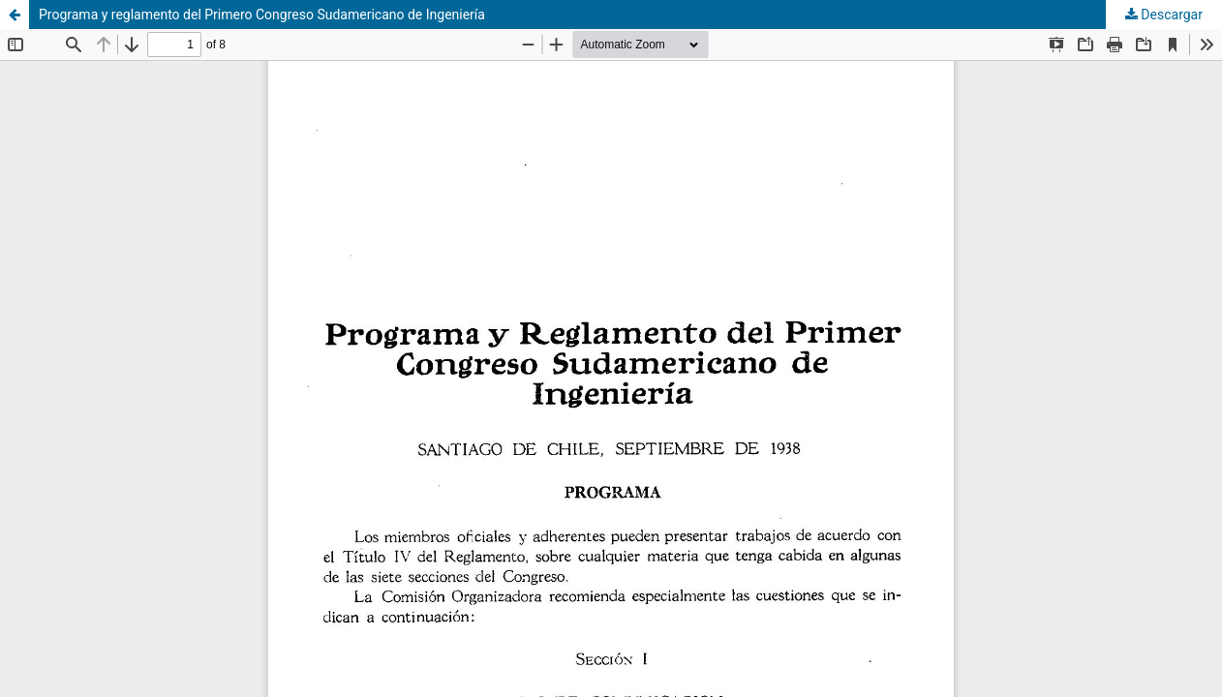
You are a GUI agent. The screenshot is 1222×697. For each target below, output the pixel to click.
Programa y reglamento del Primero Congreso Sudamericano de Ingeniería (262, 14)
